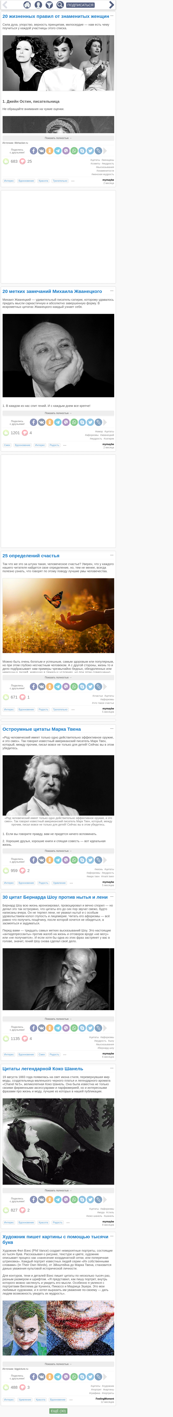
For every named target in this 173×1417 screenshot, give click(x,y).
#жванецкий (107, 435)
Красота (43, 180)
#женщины (108, 160)
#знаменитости (105, 170)
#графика (94, 1393)
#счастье (98, 696)
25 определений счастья (30, 555)
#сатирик (109, 438)
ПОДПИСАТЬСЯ (80, 5)
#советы (95, 163)
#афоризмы (92, 435)
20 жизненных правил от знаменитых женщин (55, 16)
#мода (101, 1212)
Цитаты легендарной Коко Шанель (42, 1068)
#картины (108, 1389)
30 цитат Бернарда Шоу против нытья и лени (55, 897)
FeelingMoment (105, 1398)
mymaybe (108, 180)
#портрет (96, 1389)
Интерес (9, 180)
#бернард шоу (106, 1048)
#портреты (108, 1393)
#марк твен (93, 876)
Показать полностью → (58, 138)
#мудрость (108, 163)
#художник (108, 1386)
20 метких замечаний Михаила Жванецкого (52, 291)
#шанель (109, 1216)
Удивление (59, 883)
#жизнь (99, 869)
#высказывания (105, 167)
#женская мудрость (103, 174)
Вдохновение (26, 180)
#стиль (110, 1212)
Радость (54, 445)
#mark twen (107, 876)
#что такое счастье (103, 703)
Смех (7, 445)
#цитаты (95, 160)
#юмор (99, 431)
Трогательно (60, 180)
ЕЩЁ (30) (58, 1411)
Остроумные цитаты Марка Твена (41, 729)
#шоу (111, 1041)
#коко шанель (94, 1216)
